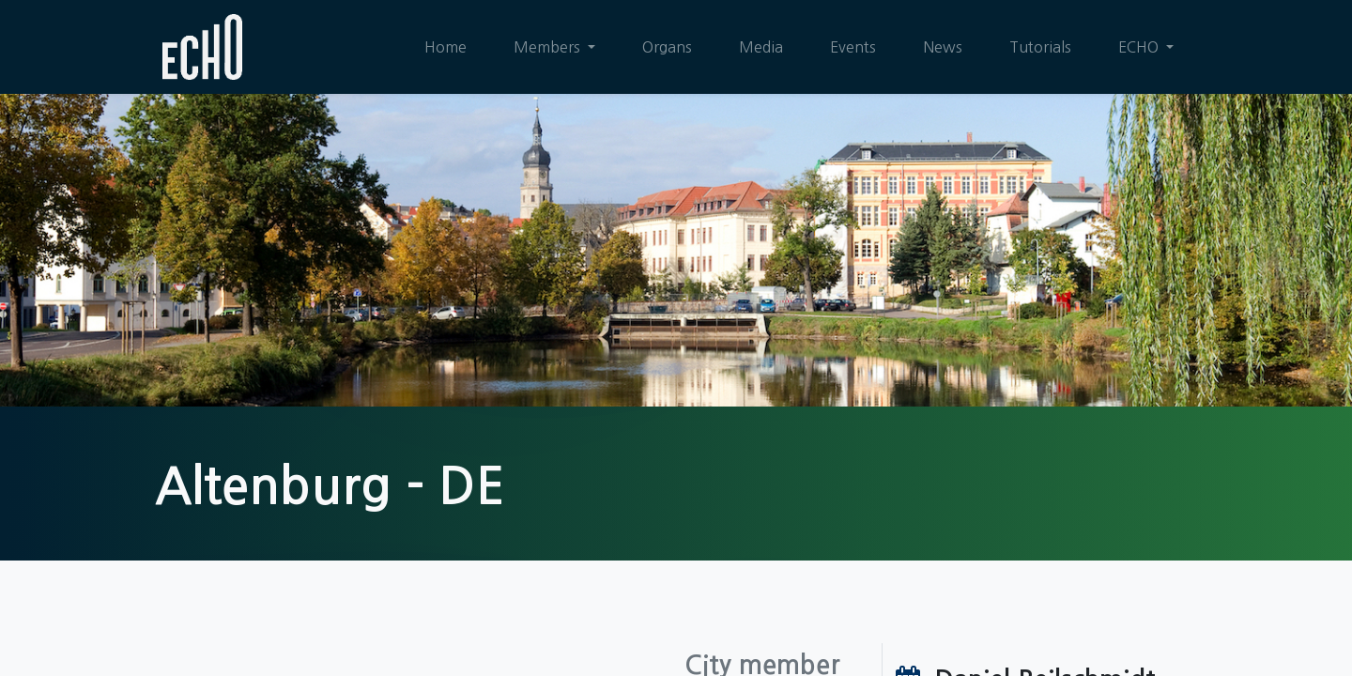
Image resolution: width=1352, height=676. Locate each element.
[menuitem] (445, 47)
